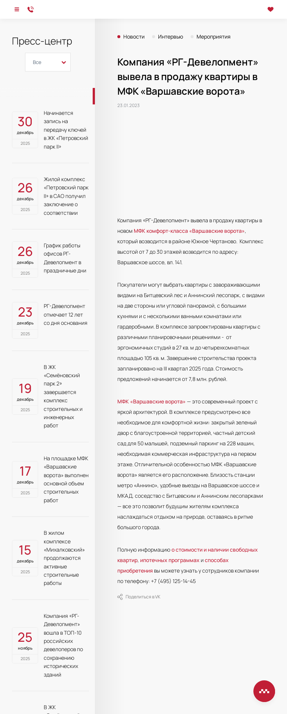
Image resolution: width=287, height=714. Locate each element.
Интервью (170, 37)
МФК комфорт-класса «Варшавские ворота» (189, 230)
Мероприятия (214, 37)
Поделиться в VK (138, 597)
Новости (134, 37)
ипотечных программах (170, 560)
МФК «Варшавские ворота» (151, 401)
